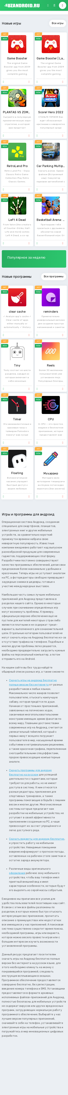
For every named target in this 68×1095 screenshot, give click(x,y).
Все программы (54, 276)
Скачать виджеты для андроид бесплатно (36, 839)
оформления (17, 873)
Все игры (57, 23)
